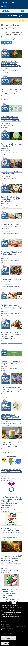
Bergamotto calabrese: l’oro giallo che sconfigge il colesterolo (11, 146)
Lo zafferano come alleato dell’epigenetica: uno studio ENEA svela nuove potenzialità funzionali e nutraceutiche (11, 501)
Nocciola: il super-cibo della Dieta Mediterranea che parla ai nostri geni (11, 91)
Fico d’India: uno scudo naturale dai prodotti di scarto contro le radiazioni (11, 118)
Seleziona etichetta (6, 42)
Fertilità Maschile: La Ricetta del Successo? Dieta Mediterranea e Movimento (11, 307)
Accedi (9, 7)
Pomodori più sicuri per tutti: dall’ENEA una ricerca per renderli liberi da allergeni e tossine (11, 335)
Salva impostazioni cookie (8, 637)
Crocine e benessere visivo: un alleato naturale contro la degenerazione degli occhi (11, 389)
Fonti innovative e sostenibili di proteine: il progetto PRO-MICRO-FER (11, 416)
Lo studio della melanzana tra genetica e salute (11, 280)
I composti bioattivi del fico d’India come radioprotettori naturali (11, 471)
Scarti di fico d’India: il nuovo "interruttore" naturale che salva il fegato (11, 63)
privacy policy (4, 621)
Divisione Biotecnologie (11, 15)
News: (2, 68)
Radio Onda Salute (12, 70)
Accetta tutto (5, 643)
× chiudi (14, 603)
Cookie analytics (6, 630)
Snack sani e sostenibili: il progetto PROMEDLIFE (10, 362)
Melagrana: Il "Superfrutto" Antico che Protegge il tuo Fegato (11, 254)
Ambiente (10, 451)
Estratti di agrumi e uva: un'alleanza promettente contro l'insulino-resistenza (11, 530)
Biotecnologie (4, 343)
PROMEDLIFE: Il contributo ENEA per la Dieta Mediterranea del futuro (11, 444)
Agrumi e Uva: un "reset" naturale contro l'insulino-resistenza (11, 226)
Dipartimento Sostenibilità (8, 2)
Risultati (7, 449)
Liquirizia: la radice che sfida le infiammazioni (11, 172)
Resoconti (7, 68)
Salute (17, 70)
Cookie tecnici (5, 624)
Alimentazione (4, 70)
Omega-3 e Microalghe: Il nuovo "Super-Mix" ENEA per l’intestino (10, 199)
